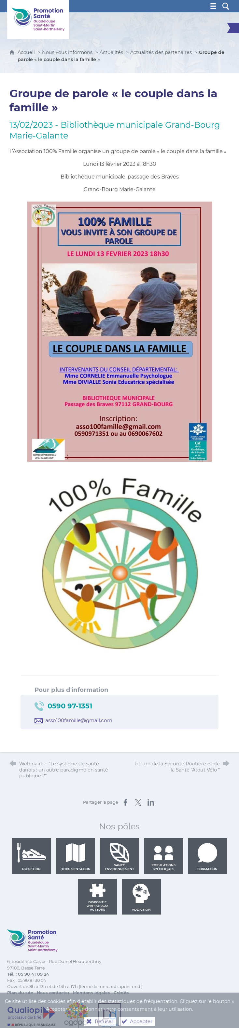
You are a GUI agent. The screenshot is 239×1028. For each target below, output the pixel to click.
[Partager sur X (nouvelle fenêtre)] (138, 802)
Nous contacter (53, 992)
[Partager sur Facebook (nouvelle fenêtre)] (125, 802)
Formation (207, 856)
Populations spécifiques (163, 856)
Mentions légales (91, 992)
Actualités (111, 52)
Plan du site (20, 992)
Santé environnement (119, 856)
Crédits (121, 992)
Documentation (76, 856)
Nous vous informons (67, 52)
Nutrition (31, 856)
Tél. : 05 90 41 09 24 (28, 974)
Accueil (27, 52)
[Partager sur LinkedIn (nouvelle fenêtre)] (150, 802)
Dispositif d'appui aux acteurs (97, 897)
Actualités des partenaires (161, 52)
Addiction (141, 897)
